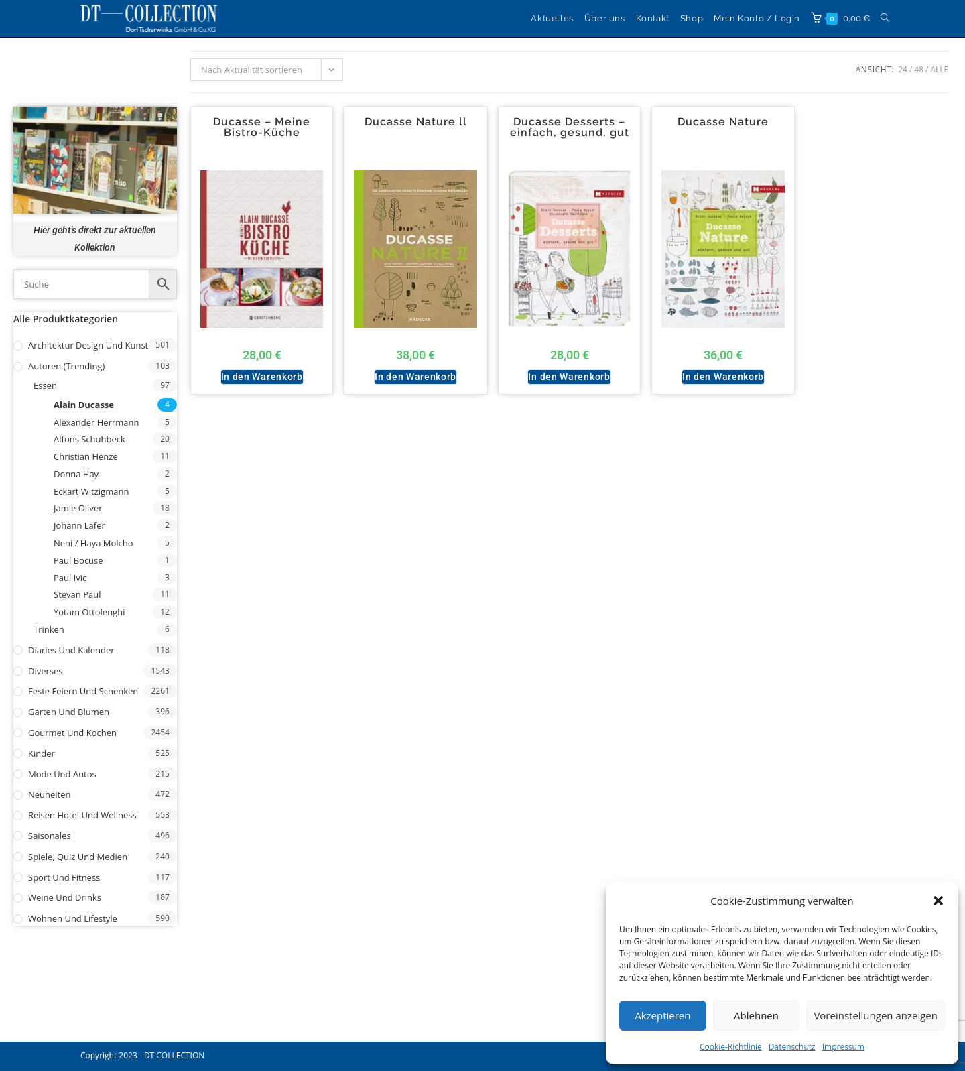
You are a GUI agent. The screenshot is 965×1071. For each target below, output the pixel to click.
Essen (45, 385)
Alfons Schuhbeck (89, 439)
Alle (939, 69)
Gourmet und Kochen (72, 733)
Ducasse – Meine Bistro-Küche (261, 127)
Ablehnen (756, 1015)
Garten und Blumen (68, 712)
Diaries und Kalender (71, 650)
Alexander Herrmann (96, 422)
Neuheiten (49, 794)
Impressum (843, 1046)
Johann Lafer (79, 525)
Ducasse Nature (723, 122)
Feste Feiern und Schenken (83, 691)
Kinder (41, 753)
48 (918, 69)
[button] (938, 900)
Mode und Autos (62, 774)
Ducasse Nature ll (416, 122)
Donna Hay (76, 474)
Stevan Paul (77, 594)
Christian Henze (86, 456)
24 (902, 69)
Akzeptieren (662, 1015)
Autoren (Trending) (66, 366)
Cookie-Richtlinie (731, 1046)
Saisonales (49, 836)
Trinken (49, 629)
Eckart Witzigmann (91, 491)
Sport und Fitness (64, 877)
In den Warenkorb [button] (262, 376)
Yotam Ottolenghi (89, 612)
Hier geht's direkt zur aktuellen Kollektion (95, 238)
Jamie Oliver (78, 508)
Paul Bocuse (78, 560)
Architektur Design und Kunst (88, 345)
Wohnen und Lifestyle (72, 918)
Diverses (45, 671)
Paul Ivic (70, 578)
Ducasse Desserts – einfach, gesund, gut (569, 127)
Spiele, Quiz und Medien (77, 856)
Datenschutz (792, 1046)
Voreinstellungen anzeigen (876, 1015)
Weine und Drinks (64, 897)
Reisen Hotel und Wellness (82, 815)
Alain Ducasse (84, 405)
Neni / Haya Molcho (93, 543)
